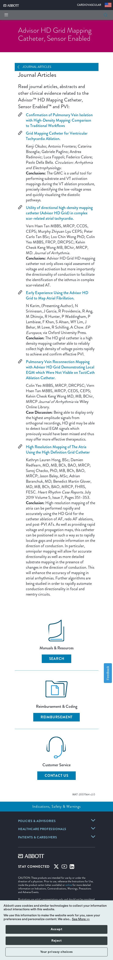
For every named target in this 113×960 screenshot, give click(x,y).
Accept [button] (56, 929)
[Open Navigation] (20, 67)
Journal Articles (37, 67)
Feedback (108, 673)
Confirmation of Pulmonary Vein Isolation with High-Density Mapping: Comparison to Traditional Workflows (59, 120)
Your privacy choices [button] (56, 952)
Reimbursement (57, 717)
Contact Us (57, 775)
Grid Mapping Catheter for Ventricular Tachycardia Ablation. (57, 136)
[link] (37, 821)
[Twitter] (56, 867)
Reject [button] (56, 940)
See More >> (81, 919)
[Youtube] (64, 867)
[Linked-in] (72, 867)
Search (56, 658)
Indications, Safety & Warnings (56, 806)
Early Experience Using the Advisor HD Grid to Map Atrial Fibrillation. (57, 295)
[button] (105, 15)
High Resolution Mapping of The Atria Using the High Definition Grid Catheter (58, 449)
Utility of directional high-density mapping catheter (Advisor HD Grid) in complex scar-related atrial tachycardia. (59, 213)
